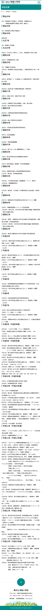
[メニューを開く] (39, 2)
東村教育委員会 (20, 598)
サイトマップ (28, 598)
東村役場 (12, 598)
